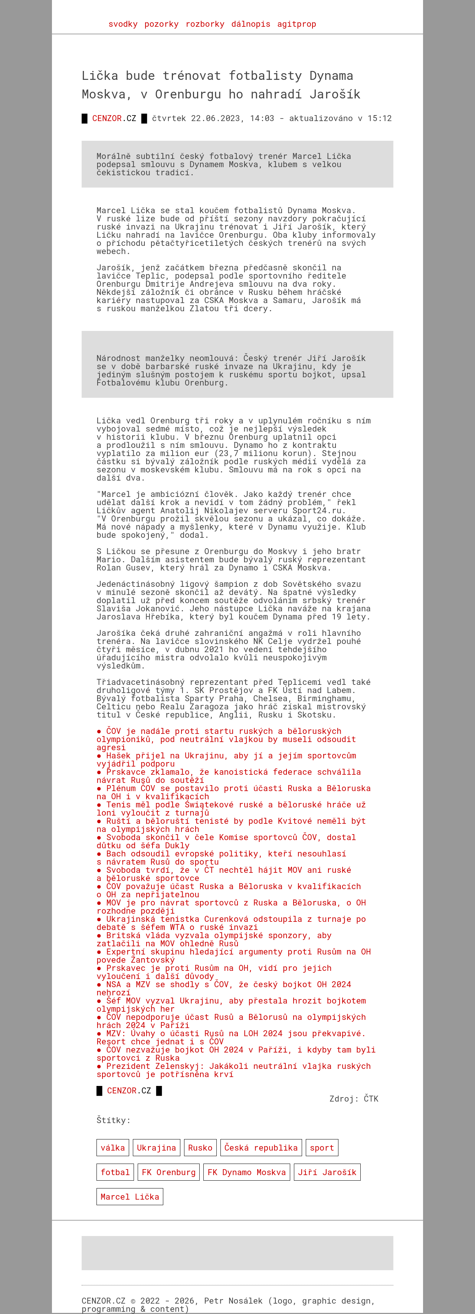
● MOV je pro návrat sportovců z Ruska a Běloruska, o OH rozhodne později (231, 906)
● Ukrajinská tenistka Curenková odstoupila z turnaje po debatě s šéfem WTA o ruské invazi (231, 922)
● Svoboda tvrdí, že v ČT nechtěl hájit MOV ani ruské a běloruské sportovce (223, 873)
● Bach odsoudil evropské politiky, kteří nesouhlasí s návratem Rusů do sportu (221, 857)
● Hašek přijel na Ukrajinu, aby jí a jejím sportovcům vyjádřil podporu (226, 759)
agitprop (297, 24)
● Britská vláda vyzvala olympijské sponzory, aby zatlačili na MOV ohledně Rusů (214, 939)
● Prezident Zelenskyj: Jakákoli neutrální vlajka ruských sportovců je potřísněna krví (233, 1069)
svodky (123, 24)
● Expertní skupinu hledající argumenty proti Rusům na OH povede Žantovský (233, 955)
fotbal (115, 1172)
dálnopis (251, 24)
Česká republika (261, 1147)
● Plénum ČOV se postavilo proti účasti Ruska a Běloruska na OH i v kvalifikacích (233, 792)
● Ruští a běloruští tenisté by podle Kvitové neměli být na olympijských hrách (231, 824)
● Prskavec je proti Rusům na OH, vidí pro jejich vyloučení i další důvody (214, 971)
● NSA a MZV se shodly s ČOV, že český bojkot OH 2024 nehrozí (223, 988)
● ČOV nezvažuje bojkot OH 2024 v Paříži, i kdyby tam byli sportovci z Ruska (236, 1053)
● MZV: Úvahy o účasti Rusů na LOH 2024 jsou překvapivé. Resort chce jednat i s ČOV (231, 1037)
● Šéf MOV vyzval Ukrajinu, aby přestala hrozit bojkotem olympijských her (231, 1004)
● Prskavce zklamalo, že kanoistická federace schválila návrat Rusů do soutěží (228, 775)
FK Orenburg (169, 1172)
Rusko (200, 1147)
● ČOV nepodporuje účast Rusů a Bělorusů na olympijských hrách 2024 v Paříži (231, 1020)
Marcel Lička (130, 1196)
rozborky (205, 24)
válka (113, 1147)
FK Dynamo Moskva (246, 1172)
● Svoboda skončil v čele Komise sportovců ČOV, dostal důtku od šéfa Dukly (226, 841)
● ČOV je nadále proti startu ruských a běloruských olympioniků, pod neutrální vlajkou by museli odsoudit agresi (226, 738)
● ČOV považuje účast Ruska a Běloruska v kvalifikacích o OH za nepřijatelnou (228, 890)
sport (322, 1147)
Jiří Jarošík (327, 1172)
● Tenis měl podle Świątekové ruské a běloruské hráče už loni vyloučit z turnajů (231, 808)
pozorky (161, 24)
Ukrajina (156, 1147)
